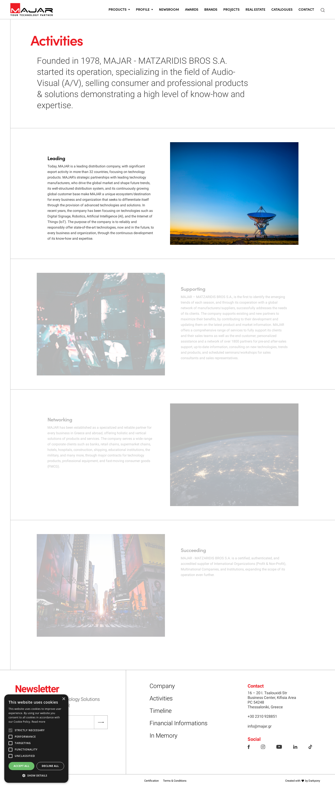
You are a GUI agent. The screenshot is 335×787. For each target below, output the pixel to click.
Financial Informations (178, 723)
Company (162, 686)
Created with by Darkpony (302, 780)
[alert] (36, 738)
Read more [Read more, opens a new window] (38, 722)
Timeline (161, 710)
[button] (36, 775)
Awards (191, 9)
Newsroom (169, 9)
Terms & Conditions (175, 780)
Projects (231, 9)
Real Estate (255, 9)
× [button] (63, 699)
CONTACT (306, 9)
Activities (161, 698)
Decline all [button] (50, 766)
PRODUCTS (117, 9)
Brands (210, 9)
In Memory (163, 735)
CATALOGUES (281, 9)
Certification (151, 780)
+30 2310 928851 (262, 716)
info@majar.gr (260, 726)
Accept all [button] (21, 766)
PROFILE (143, 9)
